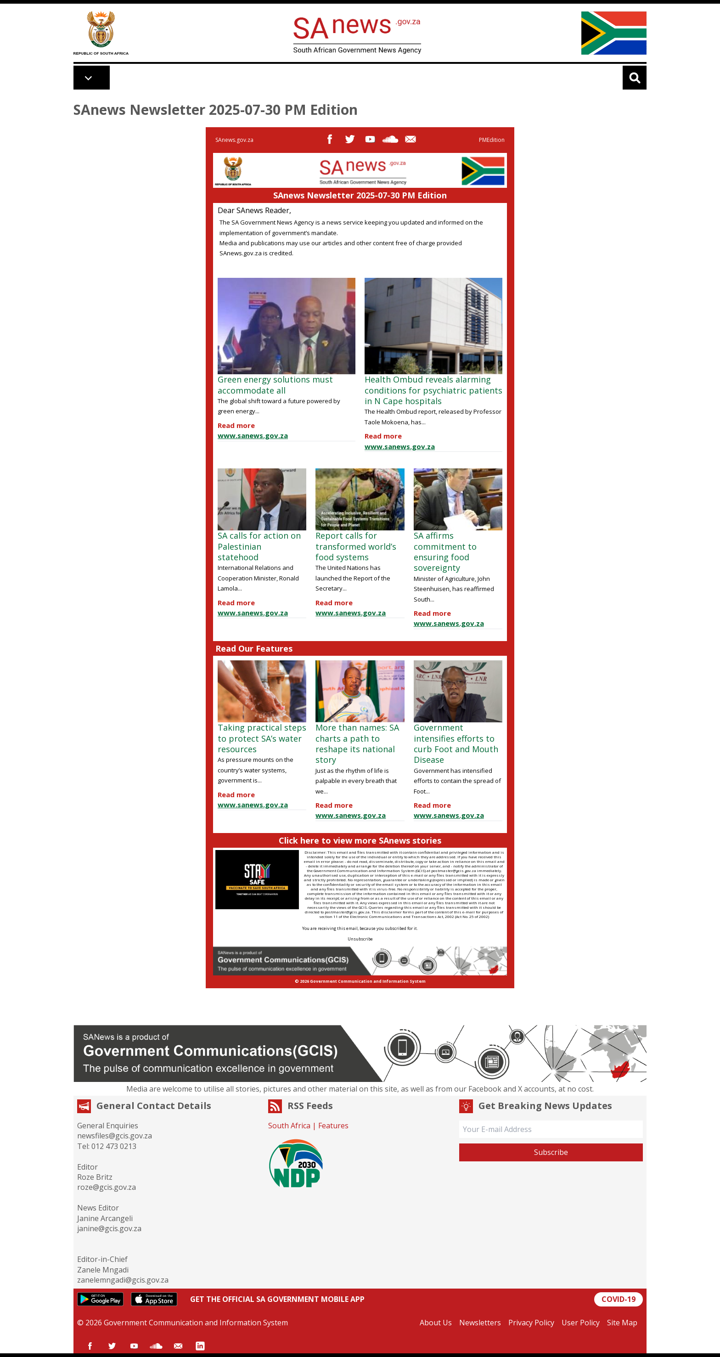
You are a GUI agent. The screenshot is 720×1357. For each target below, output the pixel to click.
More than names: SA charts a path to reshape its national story (357, 743)
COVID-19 (619, 1299)
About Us (436, 1323)
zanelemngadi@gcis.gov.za (123, 1280)
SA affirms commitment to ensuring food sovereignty (445, 551)
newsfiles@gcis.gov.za (114, 1136)
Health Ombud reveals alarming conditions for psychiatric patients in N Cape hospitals (433, 390)
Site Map (622, 1323)
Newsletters (480, 1323)
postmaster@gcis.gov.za (453, 870)
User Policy (581, 1323)
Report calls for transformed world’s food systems (355, 546)
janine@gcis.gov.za (109, 1228)
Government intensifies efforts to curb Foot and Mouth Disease (456, 743)
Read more (236, 425)
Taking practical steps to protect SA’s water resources (262, 738)
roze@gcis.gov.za (106, 1187)
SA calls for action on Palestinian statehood (259, 546)
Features (333, 1126)
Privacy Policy (531, 1323)
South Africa (289, 1126)
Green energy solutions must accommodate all (275, 384)
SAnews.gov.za (234, 140)
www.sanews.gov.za (253, 435)
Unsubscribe (360, 939)
